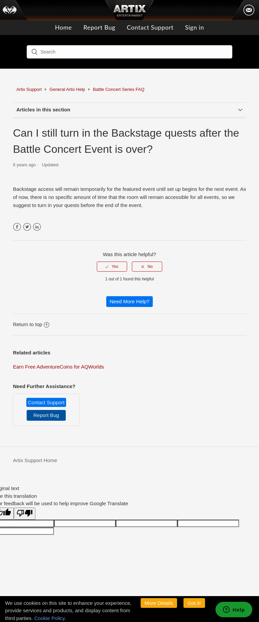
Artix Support (28, 89)
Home (63, 27)
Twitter (27, 227)
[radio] (112, 267)
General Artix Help (67, 89)
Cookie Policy (49, 618)
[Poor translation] (24, 514)
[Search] (129, 52)
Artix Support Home (35, 460)
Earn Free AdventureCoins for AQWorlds (58, 367)
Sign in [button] (194, 27)
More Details (159, 603)
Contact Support (150, 27)
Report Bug (99, 27)
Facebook (17, 227)
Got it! (194, 603)
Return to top (31, 324)
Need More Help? (129, 301)
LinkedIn (37, 227)
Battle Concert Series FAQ (118, 89)
